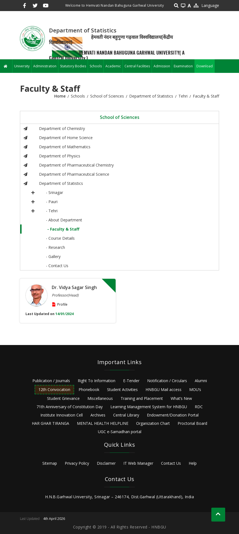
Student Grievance (63, 398)
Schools (96, 66)
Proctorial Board (192, 423)
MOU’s (195, 389)
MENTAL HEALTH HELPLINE (102, 423)
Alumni (201, 380)
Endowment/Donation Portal (173, 415)
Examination (183, 66)
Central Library (126, 415)
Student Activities (122, 389)
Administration (44, 66)
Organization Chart (153, 423)
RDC (199, 406)
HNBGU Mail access (163, 389)
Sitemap (49, 463)
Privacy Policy (77, 463)
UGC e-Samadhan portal (119, 431)
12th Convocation (54, 389)
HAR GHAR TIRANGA (50, 423)
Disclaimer (106, 463)
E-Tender (131, 380)
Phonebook (89, 389)
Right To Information (96, 380)
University (22, 66)
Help (193, 463)
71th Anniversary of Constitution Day (70, 406)
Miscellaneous (100, 398)
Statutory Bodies (73, 66)
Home (60, 96)
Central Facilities (137, 66)
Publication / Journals (51, 380)
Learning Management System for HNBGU (148, 406)
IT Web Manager (138, 463)
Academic (113, 66)
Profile (62, 304)
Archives (97, 415)
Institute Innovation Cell (61, 415)
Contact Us (171, 463)
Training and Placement (142, 398)
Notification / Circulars (167, 380)
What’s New (181, 398)
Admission (162, 66)
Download (204, 66)
